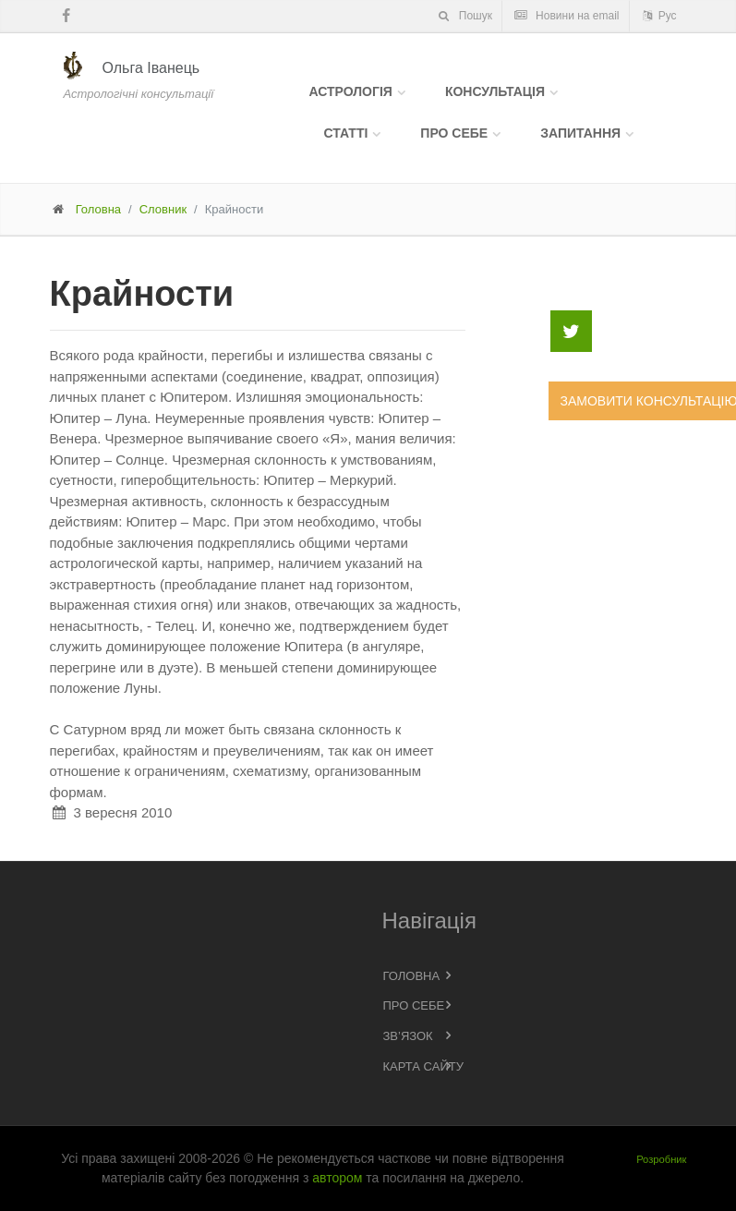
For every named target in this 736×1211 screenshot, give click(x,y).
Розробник (661, 1159)
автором (337, 1177)
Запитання (580, 133)
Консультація (495, 91)
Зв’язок (408, 1036)
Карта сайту (423, 1066)
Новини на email (566, 15)
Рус (658, 15)
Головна (98, 209)
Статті (346, 133)
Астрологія (350, 91)
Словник (163, 209)
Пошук (464, 15)
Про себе (454, 133)
